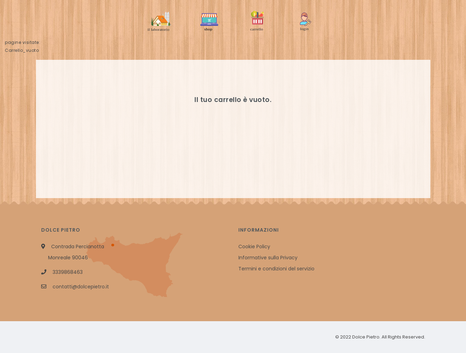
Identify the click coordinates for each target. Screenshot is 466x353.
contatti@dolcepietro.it (81, 286)
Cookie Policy (254, 246)
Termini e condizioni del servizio (276, 268)
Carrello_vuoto (22, 50)
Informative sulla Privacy (268, 257)
